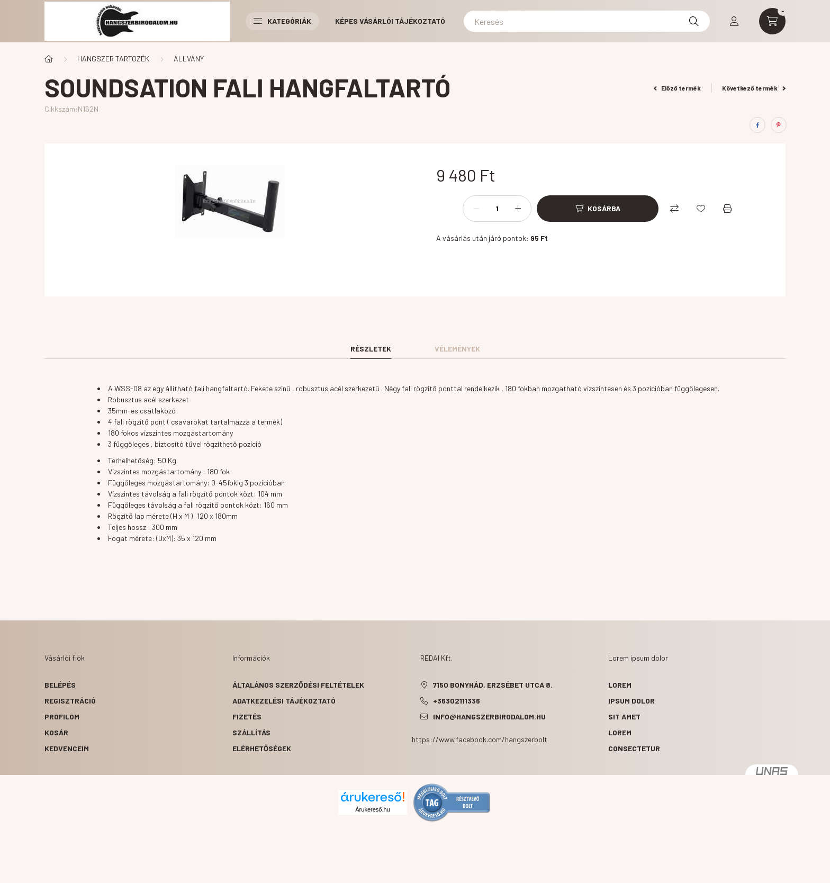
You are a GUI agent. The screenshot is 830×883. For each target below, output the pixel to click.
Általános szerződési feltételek (298, 684)
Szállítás (251, 732)
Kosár (56, 732)
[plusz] (518, 209)
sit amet (624, 716)
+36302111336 (456, 700)
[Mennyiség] (497, 208)
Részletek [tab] (370, 348)
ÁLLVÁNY (189, 58)
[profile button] (734, 21)
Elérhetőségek (261, 748)
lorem (619, 684)
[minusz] (476, 209)
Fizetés (246, 716)
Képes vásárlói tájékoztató (390, 20)
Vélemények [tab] (457, 348)
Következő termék (754, 88)
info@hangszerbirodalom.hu (489, 716)
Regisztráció (70, 700)
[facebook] (757, 125)
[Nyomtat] (727, 208)
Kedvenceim (66, 748)
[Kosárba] (597, 208)
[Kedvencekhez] (700, 208)
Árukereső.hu (372, 809)
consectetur (634, 748)
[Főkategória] (48, 59)
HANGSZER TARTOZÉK (113, 58)
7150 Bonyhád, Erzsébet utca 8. (493, 684)
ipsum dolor (631, 700)
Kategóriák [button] (282, 20)
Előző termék (677, 88)
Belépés (60, 684)
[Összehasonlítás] (674, 208)
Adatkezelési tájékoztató (284, 700)
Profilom (61, 716)
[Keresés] (587, 21)
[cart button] (772, 21)
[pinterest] (779, 125)
